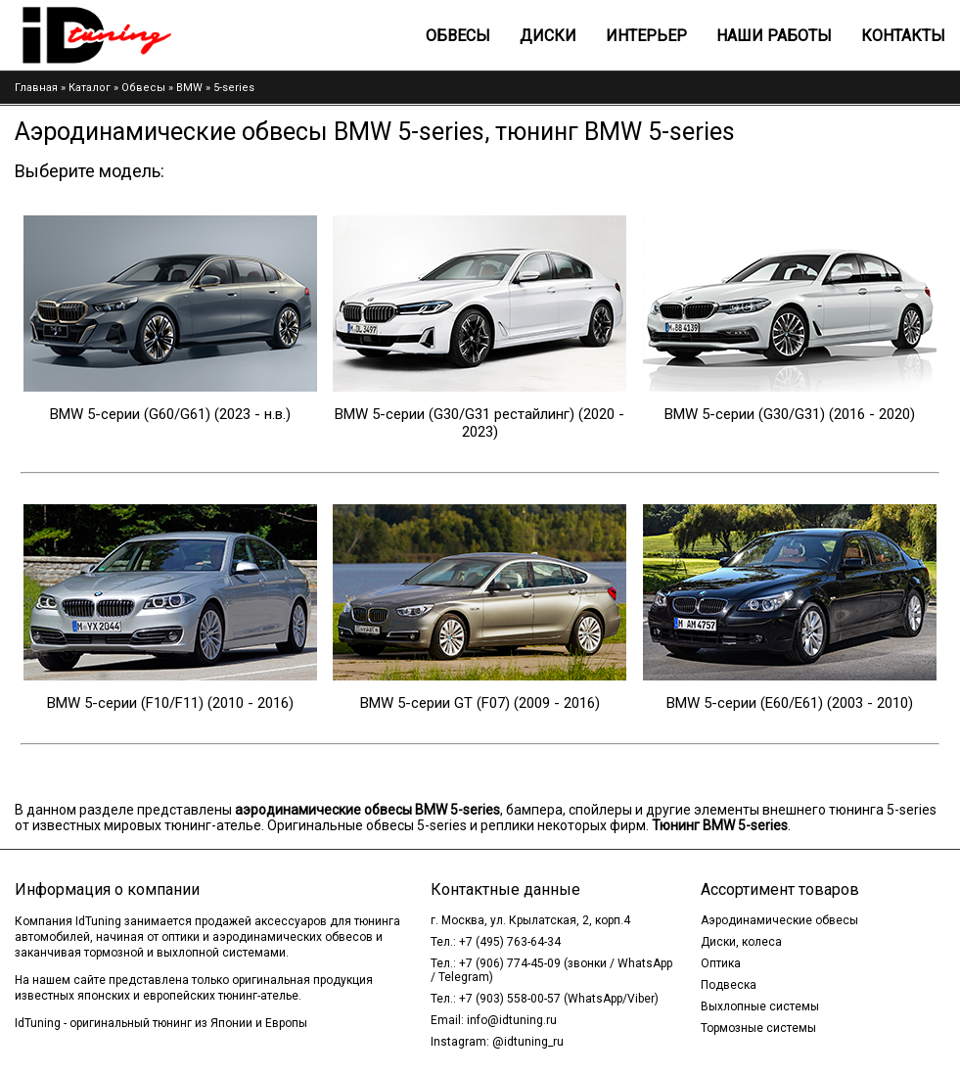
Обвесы (458, 35)
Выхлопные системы (760, 1006)
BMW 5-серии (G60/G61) (130, 414)
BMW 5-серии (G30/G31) (744, 414)
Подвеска (728, 985)
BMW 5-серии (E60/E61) (744, 703)
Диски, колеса (741, 942)
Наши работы (774, 35)
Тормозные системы (758, 1028)
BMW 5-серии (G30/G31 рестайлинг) (454, 414)
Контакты (903, 35)
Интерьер (646, 35)
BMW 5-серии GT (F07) (435, 703)
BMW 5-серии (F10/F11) (125, 703)
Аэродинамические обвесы (779, 920)
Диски (548, 35)
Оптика (721, 963)
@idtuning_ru (528, 1042)
